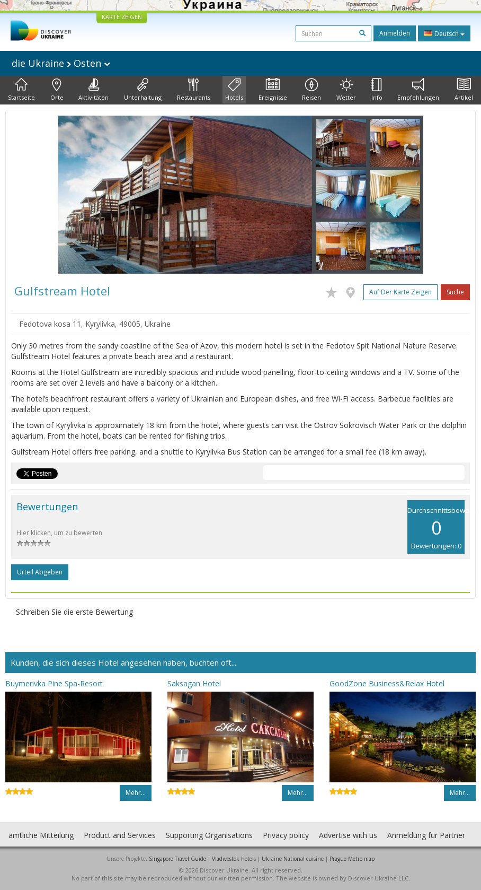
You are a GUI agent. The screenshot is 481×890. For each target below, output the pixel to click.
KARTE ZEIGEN (122, 17)
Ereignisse (273, 89)
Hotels (234, 89)
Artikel (464, 89)
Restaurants (193, 89)
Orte (57, 89)
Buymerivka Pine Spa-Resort (54, 683)
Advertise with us (348, 835)
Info (376, 89)
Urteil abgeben (40, 572)
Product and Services (120, 835)
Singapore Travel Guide (177, 858)
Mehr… (136, 792)
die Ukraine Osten (61, 63)
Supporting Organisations (209, 835)
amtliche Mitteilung (41, 835)
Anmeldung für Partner (426, 835)
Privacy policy (286, 835)
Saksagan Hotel (194, 683)
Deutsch (444, 33)
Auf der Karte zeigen (400, 291)
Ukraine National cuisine (293, 858)
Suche (455, 291)
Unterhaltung (143, 89)
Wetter (346, 89)
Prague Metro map (352, 858)
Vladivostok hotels (234, 858)
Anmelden (394, 33)
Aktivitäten (93, 89)
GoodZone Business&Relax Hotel (386, 683)
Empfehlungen (418, 89)
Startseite (21, 89)
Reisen (311, 89)
